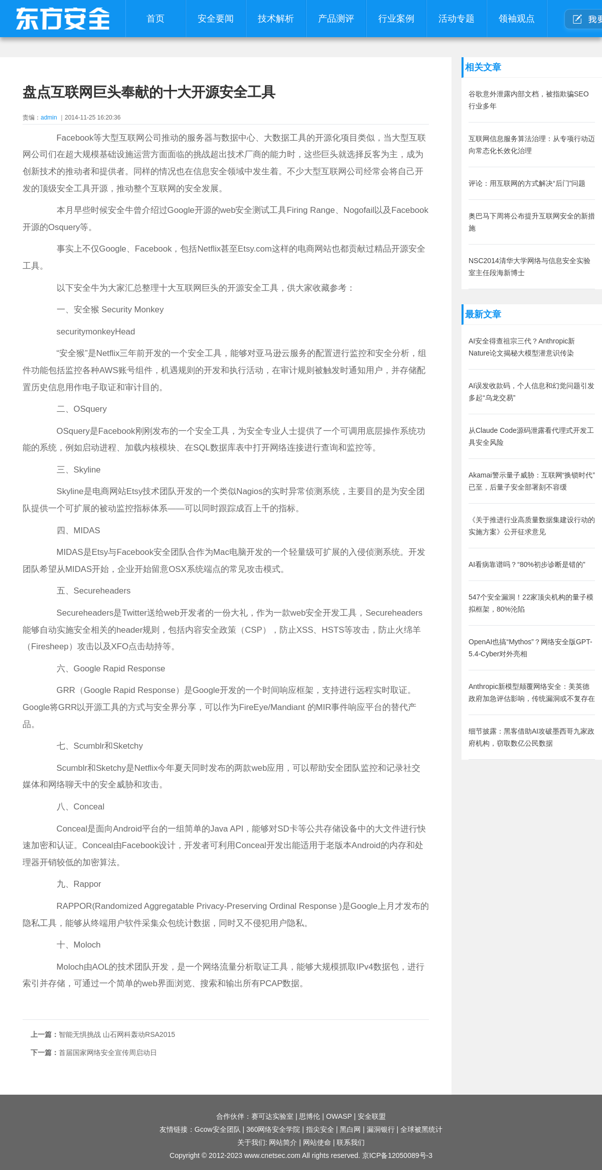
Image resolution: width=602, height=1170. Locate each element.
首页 (155, 19)
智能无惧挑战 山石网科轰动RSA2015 (117, 1034)
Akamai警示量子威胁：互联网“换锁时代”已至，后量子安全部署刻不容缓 (532, 481)
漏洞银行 (381, 1129)
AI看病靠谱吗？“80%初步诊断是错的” (527, 564)
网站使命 (317, 1142)
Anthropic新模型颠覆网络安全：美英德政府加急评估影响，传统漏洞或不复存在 (532, 692)
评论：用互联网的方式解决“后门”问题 (527, 183)
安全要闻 (216, 19)
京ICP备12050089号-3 (397, 1155)
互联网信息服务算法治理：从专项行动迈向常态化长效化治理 (532, 145)
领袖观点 (517, 19)
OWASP (339, 1116)
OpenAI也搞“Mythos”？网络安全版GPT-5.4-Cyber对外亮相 (530, 648)
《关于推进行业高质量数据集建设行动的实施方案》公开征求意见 (532, 526)
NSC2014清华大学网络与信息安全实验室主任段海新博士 (529, 267)
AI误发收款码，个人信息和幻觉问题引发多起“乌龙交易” (531, 392)
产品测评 (336, 19)
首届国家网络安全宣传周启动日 (108, 1052)
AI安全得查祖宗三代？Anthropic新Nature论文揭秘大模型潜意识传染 (522, 347)
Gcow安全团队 (218, 1129)
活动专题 (456, 19)
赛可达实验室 (272, 1116)
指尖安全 (320, 1129)
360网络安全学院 (273, 1129)
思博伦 (309, 1116)
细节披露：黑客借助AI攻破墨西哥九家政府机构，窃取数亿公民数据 (531, 737)
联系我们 (351, 1142)
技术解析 (276, 19)
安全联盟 (372, 1116)
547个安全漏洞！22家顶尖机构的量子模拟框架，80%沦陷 (531, 603)
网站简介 (283, 1142)
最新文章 (483, 314)
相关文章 (483, 67)
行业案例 (396, 19)
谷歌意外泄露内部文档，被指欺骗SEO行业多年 (529, 100)
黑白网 (350, 1129)
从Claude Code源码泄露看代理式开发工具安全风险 (531, 436)
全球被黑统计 (421, 1129)
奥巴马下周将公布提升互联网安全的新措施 (532, 222)
